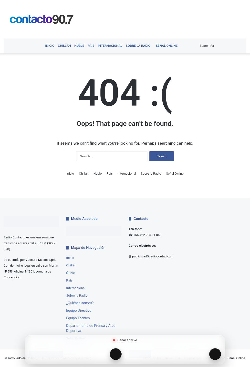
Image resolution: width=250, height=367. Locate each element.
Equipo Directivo (78, 310)
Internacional (110, 45)
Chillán (64, 45)
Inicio (49, 45)
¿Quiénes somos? (80, 303)
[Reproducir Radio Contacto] (116, 354)
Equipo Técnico (78, 318)
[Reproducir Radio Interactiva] (215, 354)
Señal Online (165, 45)
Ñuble (79, 45)
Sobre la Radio (138, 45)
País (91, 45)
